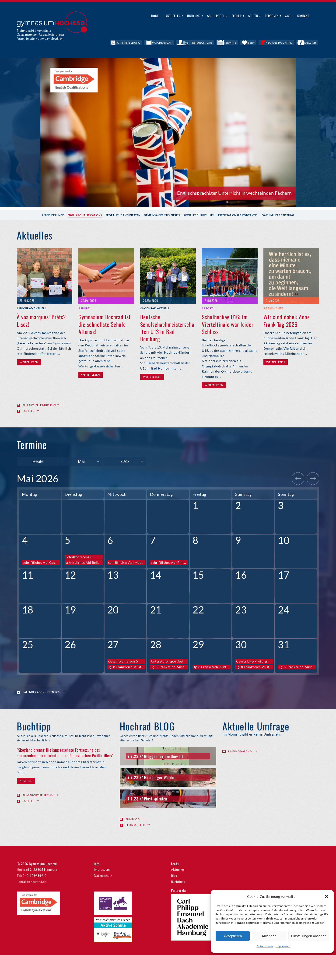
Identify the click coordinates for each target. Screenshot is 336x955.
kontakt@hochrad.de (31, 880)
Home (155, 15)
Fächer (237, 15)
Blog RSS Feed (135, 823)
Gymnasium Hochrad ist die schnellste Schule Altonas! (104, 324)
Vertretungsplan (229, 43)
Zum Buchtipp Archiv (38, 795)
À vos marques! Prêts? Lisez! (41, 321)
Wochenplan (201, 43)
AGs (287, 15)
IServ (268, 43)
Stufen (253, 15)
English (313, 43)
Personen (272, 15)
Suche (315, 16)
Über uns (193, 15)
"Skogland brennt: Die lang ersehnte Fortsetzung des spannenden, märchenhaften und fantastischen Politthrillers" (65, 753)
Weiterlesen (29, 362)
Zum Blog (133, 817)
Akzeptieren (232, 936)
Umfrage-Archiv (240, 751)
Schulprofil (216, 15)
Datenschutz (264, 946)
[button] (326, 896)
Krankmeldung (176, 43)
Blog (174, 874)
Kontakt (303, 15)
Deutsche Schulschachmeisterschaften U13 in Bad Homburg (167, 328)
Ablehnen (269, 936)
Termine (253, 43)
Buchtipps (178, 880)
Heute (38, 462)
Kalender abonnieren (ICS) (41, 692)
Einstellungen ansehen (308, 936)
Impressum (283, 946)
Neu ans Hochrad (290, 43)
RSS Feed (29, 411)
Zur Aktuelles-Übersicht (41, 405)
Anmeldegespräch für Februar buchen (252, 193)
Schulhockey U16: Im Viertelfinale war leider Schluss (227, 324)
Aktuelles (173, 15)
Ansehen (26, 781)
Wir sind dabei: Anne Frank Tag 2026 (286, 321)
